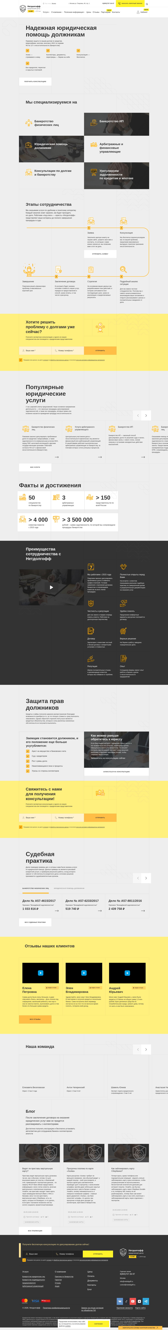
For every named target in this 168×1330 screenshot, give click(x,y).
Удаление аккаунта (124, 1310)
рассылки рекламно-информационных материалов (90, 361)
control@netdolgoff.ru (127, 1287)
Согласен (98, 1324)
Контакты (116, 12)
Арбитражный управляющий (33, 1289)
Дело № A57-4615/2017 (39, 900)
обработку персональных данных (59, 361)
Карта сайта (140, 1310)
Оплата (90, 1279)
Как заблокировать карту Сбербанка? (122, 1170)
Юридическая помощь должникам (69, 888)
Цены (88, 12)
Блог (89, 1292)
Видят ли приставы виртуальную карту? (37, 1170)
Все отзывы (35, 1019)
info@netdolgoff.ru (126, 1284)
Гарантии (58, 1282)
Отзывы (96, 12)
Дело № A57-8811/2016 (125, 900)
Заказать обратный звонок (130, 3)
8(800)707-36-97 (108, 3)
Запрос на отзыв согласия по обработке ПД (92, 1311)
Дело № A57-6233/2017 (82, 900)
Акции (57, 1289)
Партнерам (105, 12)
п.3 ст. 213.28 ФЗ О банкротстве (130, 1324)
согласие (45, 361)
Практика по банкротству (64, 1279)
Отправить (100, 352)
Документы (92, 1283)
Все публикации (35, 1233)
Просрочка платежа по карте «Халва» (80, 1170)
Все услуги (35, 467)
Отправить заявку (100, 255)
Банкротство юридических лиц (33, 1279)
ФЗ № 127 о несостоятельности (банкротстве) (43, 45)
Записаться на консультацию (116, 771)
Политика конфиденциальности (56, 1310)
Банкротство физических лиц (35, 888)
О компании (56, 12)
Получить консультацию (35, 81)
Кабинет (142, 12)
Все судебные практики (35, 922)
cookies (67, 1326)
